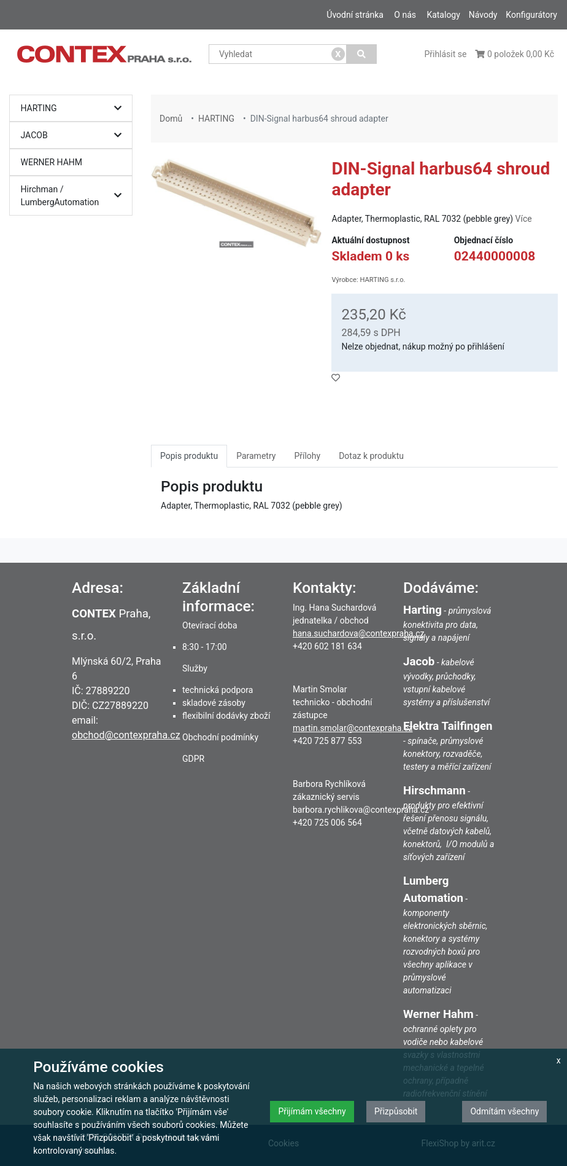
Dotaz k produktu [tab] (371, 456)
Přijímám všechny (311, 1111)
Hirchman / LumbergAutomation (74, 195)
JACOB (74, 135)
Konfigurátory (531, 15)
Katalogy (443, 15)
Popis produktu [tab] (189, 456)
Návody (483, 15)
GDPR (193, 759)
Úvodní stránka (355, 15)
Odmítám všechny (504, 1111)
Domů (171, 118)
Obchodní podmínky (220, 737)
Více (523, 219)
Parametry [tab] (256, 456)
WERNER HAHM (52, 162)
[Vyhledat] (362, 54)
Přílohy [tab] (307, 456)
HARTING (74, 108)
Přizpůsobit (396, 1111)
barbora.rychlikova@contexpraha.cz (361, 810)
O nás (405, 15)
